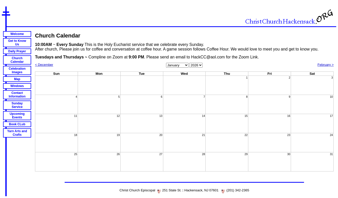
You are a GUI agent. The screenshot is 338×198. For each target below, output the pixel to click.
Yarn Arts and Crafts (17, 133)
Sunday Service (16, 105)
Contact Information (17, 94)
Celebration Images (17, 70)
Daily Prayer (17, 51)
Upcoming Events (17, 115)
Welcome (17, 34)
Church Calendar (17, 60)
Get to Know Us (17, 42)
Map (17, 79)
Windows (17, 86)
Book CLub (17, 124)
